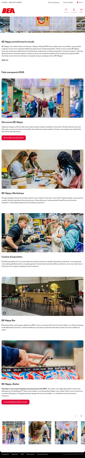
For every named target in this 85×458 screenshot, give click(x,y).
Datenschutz (30, 454)
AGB (22, 454)
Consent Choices (42, 454)
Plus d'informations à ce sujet (15, 402)
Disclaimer (15, 454)
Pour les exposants (53, 2)
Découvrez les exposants (14, 138)
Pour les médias (68, 2)
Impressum (5, 454)
